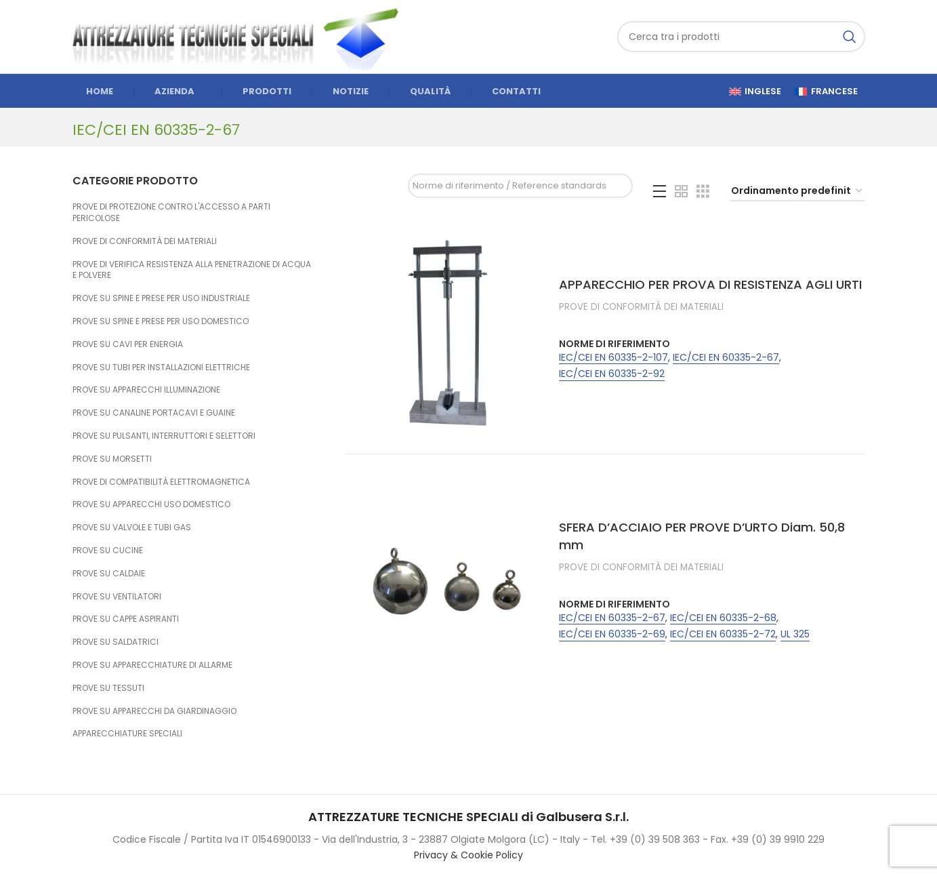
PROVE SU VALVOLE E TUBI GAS (131, 527)
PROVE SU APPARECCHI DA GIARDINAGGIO (154, 711)
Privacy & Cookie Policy (468, 855)
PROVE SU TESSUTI (108, 688)
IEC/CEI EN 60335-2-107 (613, 357)
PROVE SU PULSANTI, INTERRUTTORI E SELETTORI (163, 435)
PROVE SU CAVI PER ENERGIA (127, 344)
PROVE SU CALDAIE (108, 573)
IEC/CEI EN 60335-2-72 (723, 634)
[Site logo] (241, 36)
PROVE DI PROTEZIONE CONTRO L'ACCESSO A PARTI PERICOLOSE (171, 212)
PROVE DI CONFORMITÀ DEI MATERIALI (144, 241)
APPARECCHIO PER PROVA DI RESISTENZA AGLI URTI (710, 284)
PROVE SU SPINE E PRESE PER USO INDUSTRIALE (161, 298)
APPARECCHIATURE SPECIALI (127, 733)
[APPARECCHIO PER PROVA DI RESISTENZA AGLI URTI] (447, 331)
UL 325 (795, 634)
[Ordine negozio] (797, 191)
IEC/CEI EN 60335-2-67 (726, 357)
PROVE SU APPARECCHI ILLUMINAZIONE (146, 389)
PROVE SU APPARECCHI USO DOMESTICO (151, 504)
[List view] (659, 191)
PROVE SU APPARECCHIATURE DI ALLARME (152, 665)
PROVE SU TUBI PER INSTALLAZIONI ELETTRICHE (161, 367)
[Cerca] (741, 36)
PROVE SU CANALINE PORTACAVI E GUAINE (153, 412)
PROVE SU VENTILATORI (116, 596)
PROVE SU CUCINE (107, 550)
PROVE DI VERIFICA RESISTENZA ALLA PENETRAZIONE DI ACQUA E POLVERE (191, 269)
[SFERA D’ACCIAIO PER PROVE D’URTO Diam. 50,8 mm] (447, 583)
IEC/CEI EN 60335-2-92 (612, 373)
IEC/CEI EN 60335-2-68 (723, 618)
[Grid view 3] (702, 191)
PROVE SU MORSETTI (112, 458)
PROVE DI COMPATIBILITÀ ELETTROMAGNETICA (161, 481)
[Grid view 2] (681, 191)
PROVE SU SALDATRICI (115, 642)
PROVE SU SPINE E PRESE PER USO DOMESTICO (160, 321)
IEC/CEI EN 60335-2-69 (612, 634)
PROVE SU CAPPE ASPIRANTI (125, 618)
